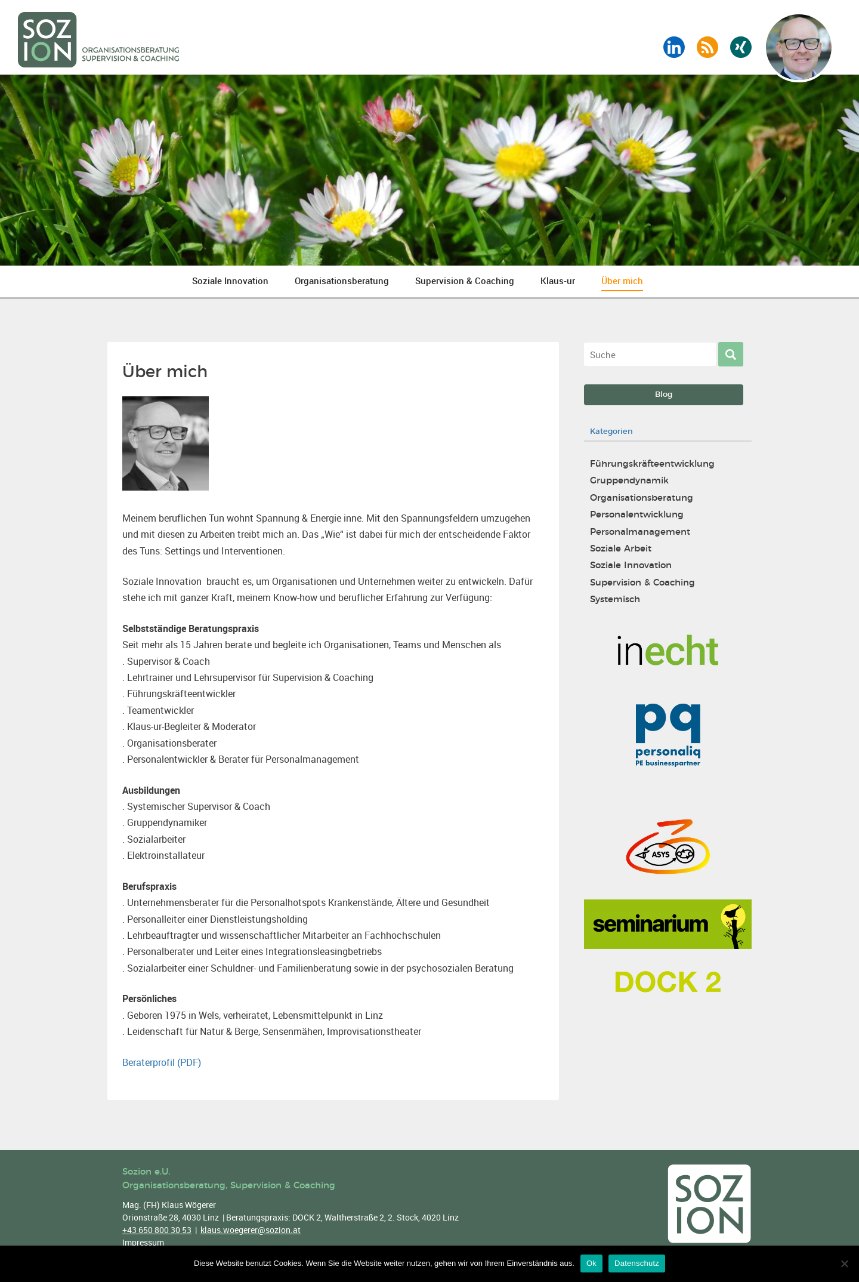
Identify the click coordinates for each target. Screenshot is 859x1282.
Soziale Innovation (230, 280)
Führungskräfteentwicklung (652, 464)
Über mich (622, 280)
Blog (663, 394)
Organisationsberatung (342, 280)
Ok (591, 1263)
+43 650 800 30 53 (156, 1229)
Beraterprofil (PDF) (161, 1062)
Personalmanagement (640, 532)
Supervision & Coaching (464, 280)
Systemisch (615, 599)
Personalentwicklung (637, 514)
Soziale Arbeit (620, 548)
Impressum (143, 1242)
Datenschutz (636, 1263)
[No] (844, 1263)
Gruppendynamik (629, 480)
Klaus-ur (557, 280)
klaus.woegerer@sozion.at (250, 1229)
